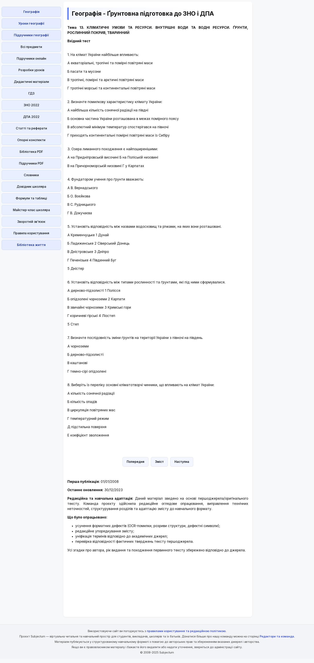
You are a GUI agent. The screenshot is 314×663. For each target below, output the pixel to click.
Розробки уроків (31, 70)
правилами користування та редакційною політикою (186, 631)
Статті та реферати (31, 128)
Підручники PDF (31, 163)
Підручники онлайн (31, 58)
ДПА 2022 (31, 117)
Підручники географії (31, 35)
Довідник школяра (31, 186)
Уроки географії (31, 23)
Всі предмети (31, 47)
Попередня (135, 462)
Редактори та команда (277, 636)
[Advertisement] (31, 311)
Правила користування (31, 233)
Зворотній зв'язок (31, 222)
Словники (31, 175)
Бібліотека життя (31, 245)
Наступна (181, 462)
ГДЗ (31, 93)
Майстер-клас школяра (31, 210)
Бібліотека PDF (31, 152)
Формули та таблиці (31, 198)
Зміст (159, 462)
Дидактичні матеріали (31, 82)
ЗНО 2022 (31, 105)
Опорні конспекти (31, 140)
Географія (31, 12)
